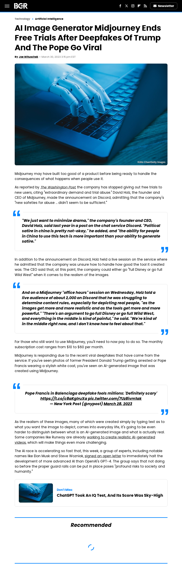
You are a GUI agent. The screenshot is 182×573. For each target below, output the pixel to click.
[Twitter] (126, 5)
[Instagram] (132, 5)
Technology (22, 19)
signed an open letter (103, 456)
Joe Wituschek (28, 56)
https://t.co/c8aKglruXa (63, 399)
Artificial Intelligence (49, 19)
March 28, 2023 (118, 404)
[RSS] (145, 5)
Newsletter (163, 6)
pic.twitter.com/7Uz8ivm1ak (115, 399)
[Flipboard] (139, 5)
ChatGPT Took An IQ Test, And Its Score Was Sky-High (110, 495)
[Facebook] (120, 5)
